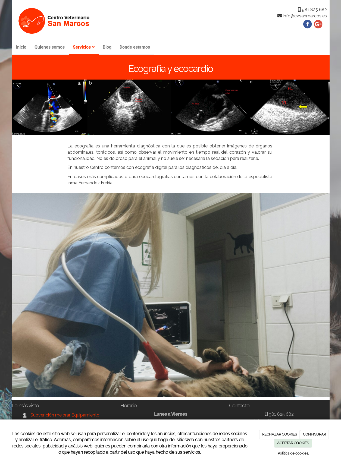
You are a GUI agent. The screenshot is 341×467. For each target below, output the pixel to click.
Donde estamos (135, 47)
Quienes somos (50, 47)
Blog (107, 47)
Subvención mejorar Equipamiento (64, 415)
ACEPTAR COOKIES (293, 443)
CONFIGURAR (314, 434)
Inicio (21, 47)
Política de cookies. (293, 453)
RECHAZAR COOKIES (279, 434)
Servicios (84, 47)
